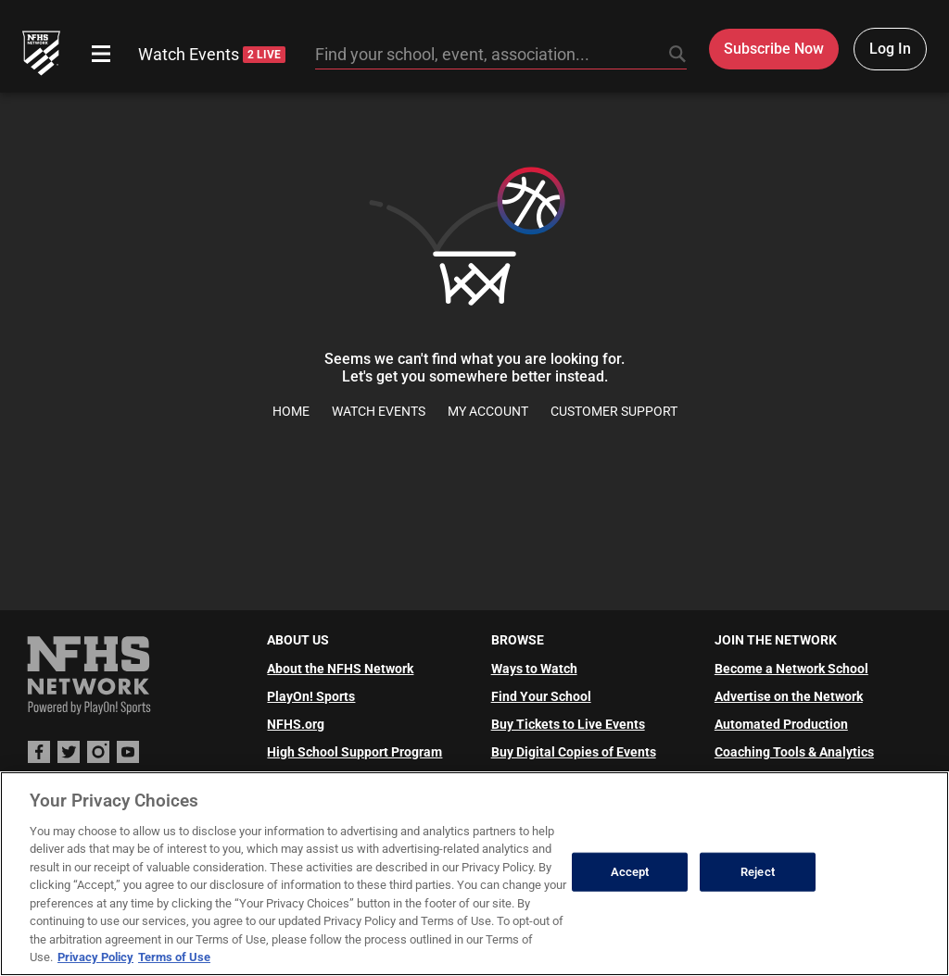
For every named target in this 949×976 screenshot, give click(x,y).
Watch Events (211, 54)
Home (291, 411)
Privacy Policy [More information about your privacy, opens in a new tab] (95, 957)
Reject (757, 872)
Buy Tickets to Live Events (568, 724)
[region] (474, 873)
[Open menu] (101, 54)
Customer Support (613, 411)
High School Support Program (354, 752)
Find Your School (541, 696)
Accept (630, 872)
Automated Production (781, 724)
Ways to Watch (534, 668)
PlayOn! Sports (311, 696)
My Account (488, 411)
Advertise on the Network (789, 696)
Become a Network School (791, 668)
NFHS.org (295, 724)
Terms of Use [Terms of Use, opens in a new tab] (174, 957)
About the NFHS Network (340, 668)
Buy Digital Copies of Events (573, 752)
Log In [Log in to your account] (890, 48)
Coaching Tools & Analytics (794, 752)
